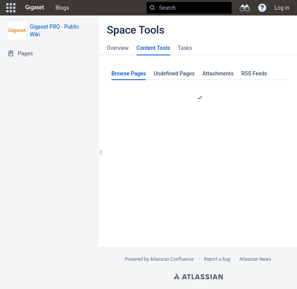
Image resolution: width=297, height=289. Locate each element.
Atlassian (198, 276)
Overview (118, 48)
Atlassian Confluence (172, 259)
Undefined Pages (174, 73)
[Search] (152, 8)
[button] (11, 7)
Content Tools (153, 48)
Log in (282, 8)
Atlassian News (255, 259)
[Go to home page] (35, 7)
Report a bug (217, 259)
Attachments (217, 73)
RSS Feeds (254, 73)
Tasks (185, 48)
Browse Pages (128, 73)
